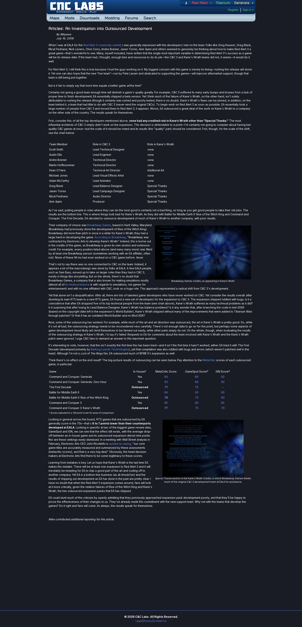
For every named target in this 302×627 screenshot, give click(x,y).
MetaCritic (209, 360)
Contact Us (160, 621)
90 (223, 382)
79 (223, 408)
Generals (242, 2)
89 (196, 376)
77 (166, 408)
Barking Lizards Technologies (110, 349)
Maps (54, 17)
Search (149, 17)
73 (196, 397)
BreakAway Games (99, 225)
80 (223, 397)
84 (166, 376)
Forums (131, 17)
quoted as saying (120, 443)
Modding (112, 17)
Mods (69, 17)
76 (196, 387)
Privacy (148, 621)
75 (196, 408)
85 (166, 402)
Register (233, 9)
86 (196, 382)
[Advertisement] (151, 551)
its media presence (77, 284)
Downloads (89, 17)
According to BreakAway (110, 237)
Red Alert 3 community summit (102, 45)
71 (166, 387)
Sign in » (248, 9)
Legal (139, 621)
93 (222, 376)
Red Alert (200, 2)
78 (166, 397)
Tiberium (223, 2)
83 (166, 382)
